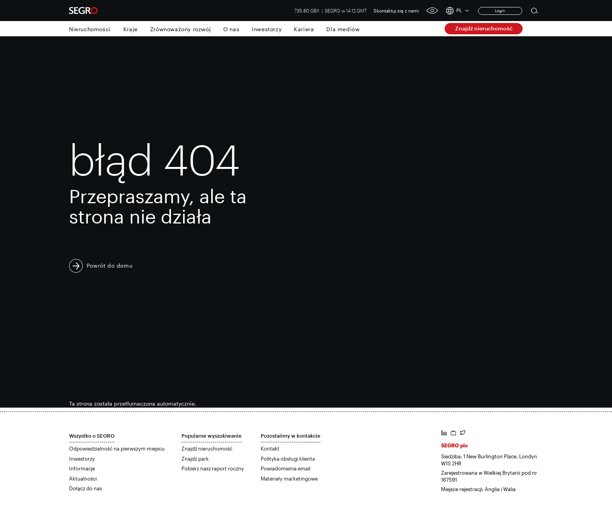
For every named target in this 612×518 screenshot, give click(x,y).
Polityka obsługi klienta (288, 459)
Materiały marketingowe (289, 478)
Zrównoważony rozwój (180, 29)
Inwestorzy (266, 29)
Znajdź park (195, 459)
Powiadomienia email (285, 468)
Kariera (304, 29)
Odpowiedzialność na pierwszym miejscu (117, 448)
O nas (231, 29)
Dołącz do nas (85, 488)
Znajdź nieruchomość (483, 28)
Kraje (130, 29)
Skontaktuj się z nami (396, 10)
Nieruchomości (90, 29)
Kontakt (270, 448)
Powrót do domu (110, 265)
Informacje (82, 468)
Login (500, 10)
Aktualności (83, 478)
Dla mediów (342, 29)
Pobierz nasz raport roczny (212, 468)
